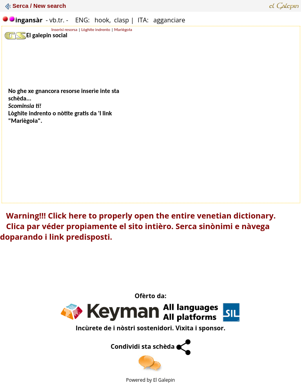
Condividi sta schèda (150, 346)
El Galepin (164, 380)
